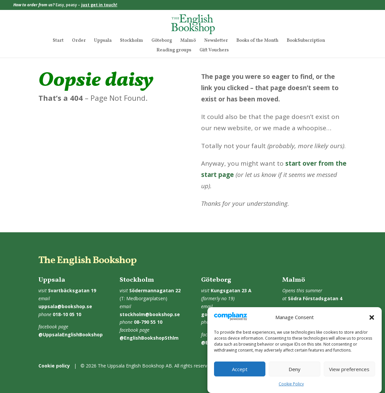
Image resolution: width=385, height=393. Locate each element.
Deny (295, 373)
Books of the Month (257, 41)
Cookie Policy (291, 388)
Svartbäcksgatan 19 (72, 290)
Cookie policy (54, 366)
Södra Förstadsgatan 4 (315, 298)
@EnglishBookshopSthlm (149, 338)
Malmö (188, 41)
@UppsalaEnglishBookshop (70, 334)
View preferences (349, 373)
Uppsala (103, 41)
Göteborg (161, 41)
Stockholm (131, 41)
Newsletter (216, 41)
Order (79, 41)
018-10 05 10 (67, 314)
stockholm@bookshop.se (150, 314)
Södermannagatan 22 (155, 290)
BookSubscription (306, 41)
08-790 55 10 (148, 322)
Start (58, 41)
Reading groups (173, 50)
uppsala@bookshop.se (65, 306)
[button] (371, 321)
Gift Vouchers (214, 50)
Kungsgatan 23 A (231, 290)
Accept (240, 373)
